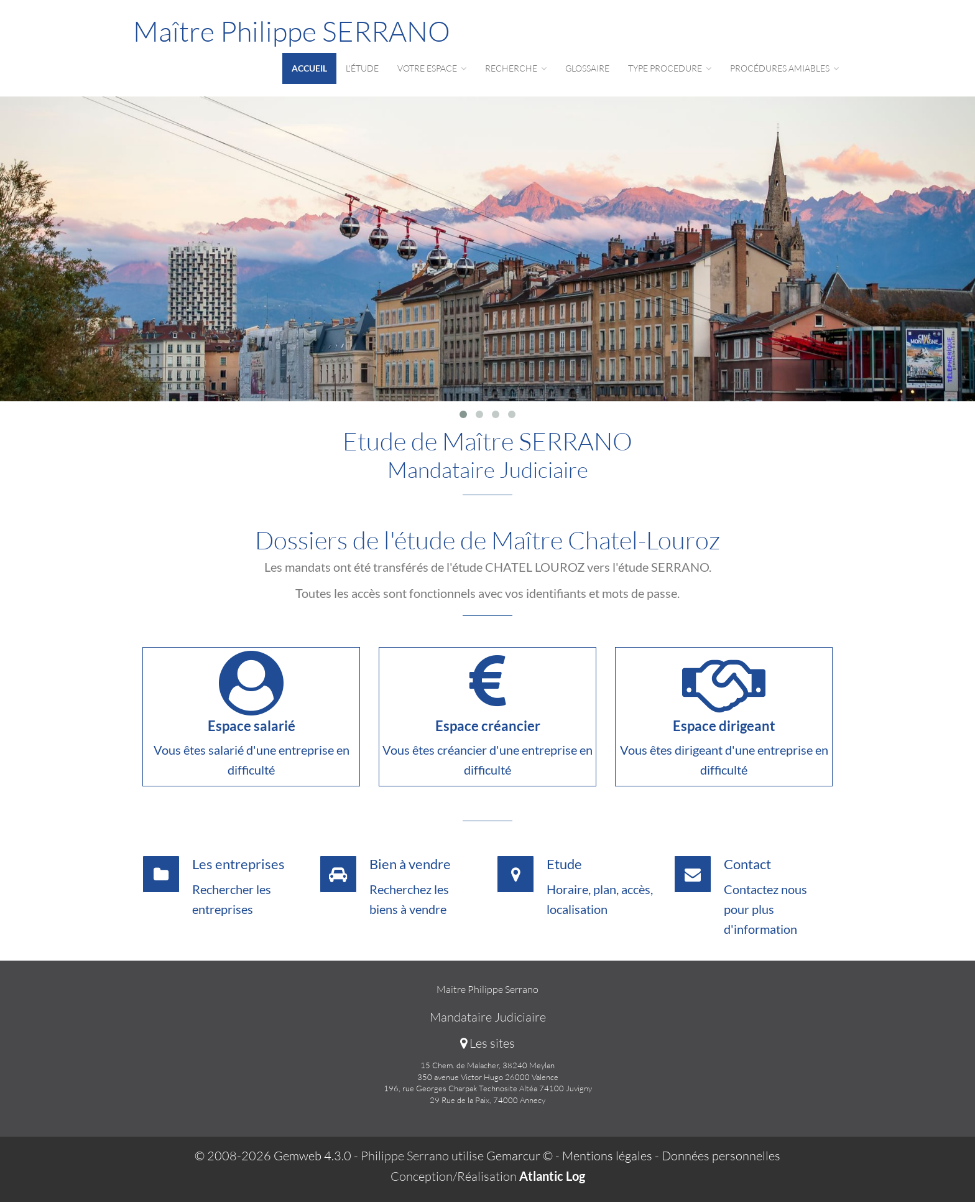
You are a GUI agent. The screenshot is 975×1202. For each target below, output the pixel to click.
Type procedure (669, 68)
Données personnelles (721, 1155)
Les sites (487, 1043)
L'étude (362, 68)
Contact (747, 863)
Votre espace (431, 68)
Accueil (309, 68)
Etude (564, 863)
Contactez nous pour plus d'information (765, 909)
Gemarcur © (519, 1155)
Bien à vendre (410, 863)
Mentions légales (607, 1155)
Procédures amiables (784, 68)
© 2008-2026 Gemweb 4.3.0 (273, 1155)
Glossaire (587, 68)
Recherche (516, 68)
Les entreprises (238, 863)
